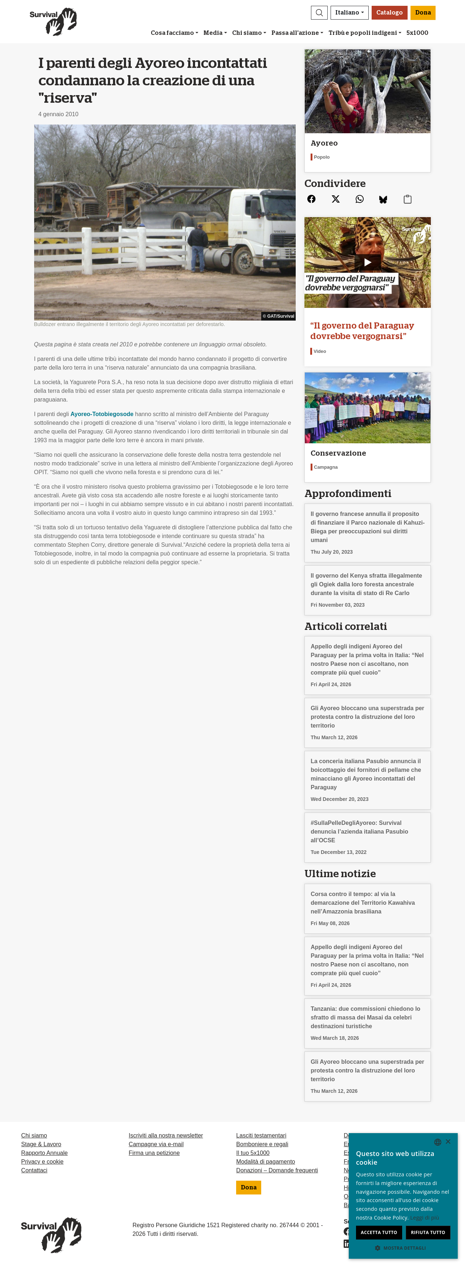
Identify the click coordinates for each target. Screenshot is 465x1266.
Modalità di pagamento (265, 1162)
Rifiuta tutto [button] (428, 1232)
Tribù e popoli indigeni (363, 33)
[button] (319, 13)
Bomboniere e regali (262, 1144)
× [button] (447, 1142)
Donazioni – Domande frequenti (277, 1170)
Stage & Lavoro (41, 1144)
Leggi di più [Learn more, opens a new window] (424, 1217)
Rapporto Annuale (44, 1153)
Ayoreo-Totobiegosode (101, 414)
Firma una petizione (154, 1153)
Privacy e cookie (42, 1162)
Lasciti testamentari (261, 1135)
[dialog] (403, 1196)
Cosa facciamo (172, 33)
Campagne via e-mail (156, 1144)
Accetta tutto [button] (379, 1232)
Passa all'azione (295, 33)
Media (212, 33)
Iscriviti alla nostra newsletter (166, 1135)
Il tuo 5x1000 (253, 1153)
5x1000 (417, 33)
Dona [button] (423, 13)
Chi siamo (247, 33)
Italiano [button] (347, 13)
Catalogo (389, 13)
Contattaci (34, 1170)
